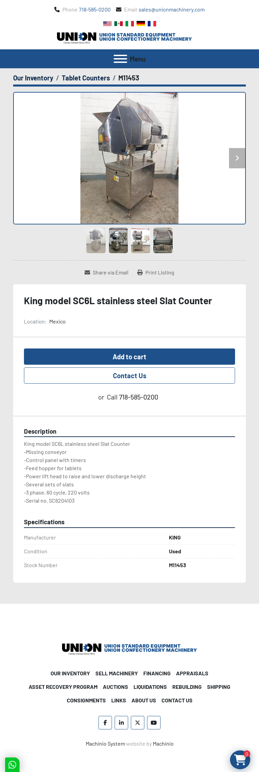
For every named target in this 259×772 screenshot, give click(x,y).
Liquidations (150, 686)
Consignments (86, 700)
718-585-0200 (95, 9)
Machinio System (105, 743)
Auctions (115, 686)
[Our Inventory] (33, 78)
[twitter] (137, 722)
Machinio (163, 743)
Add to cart (129, 357)
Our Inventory (70, 673)
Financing (157, 673)
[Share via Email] (106, 272)
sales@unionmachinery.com (172, 9)
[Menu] (120, 59)
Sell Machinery (116, 673)
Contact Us (129, 375)
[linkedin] (121, 722)
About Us (144, 700)
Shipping (218, 686)
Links (118, 700)
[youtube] (154, 722)
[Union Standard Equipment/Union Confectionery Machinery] (129, 648)
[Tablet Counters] (86, 78)
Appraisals (192, 673)
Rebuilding (187, 686)
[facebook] (105, 722)
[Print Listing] (156, 272)
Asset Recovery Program (63, 686)
